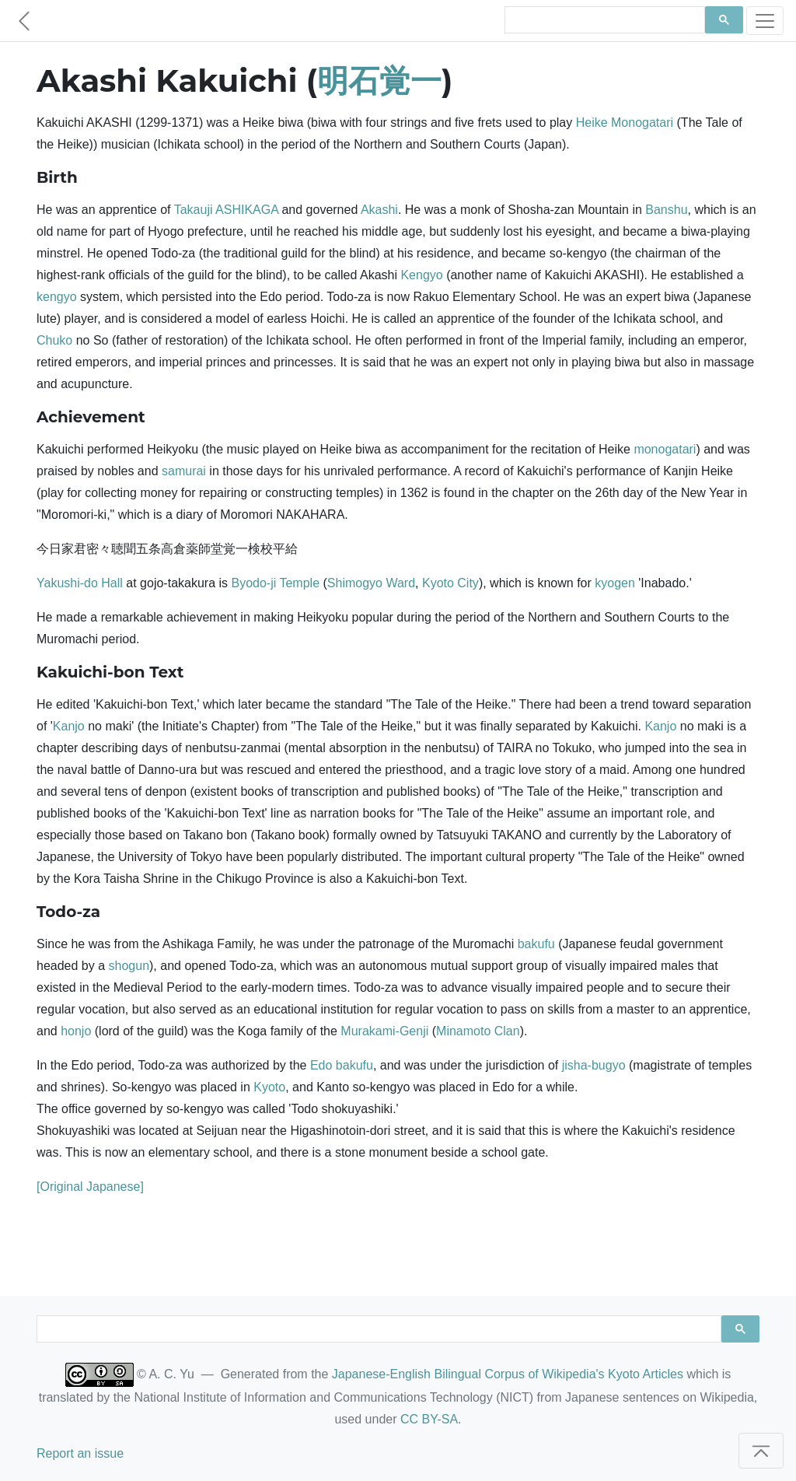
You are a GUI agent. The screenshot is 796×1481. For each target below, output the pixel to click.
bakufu (536, 944)
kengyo (57, 296)
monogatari (665, 449)
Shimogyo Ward (371, 583)
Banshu (666, 209)
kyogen (615, 583)
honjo (76, 1031)
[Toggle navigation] (765, 20)
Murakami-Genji (384, 1031)
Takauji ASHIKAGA (226, 209)
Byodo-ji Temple (276, 583)
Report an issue (80, 1453)
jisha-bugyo (594, 1065)
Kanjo (69, 726)
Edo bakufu (341, 1065)
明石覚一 (379, 80)
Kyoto (269, 1087)
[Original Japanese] (90, 1186)
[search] (603, 20)
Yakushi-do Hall (80, 583)
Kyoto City (450, 583)
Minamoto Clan (478, 1031)
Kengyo (421, 275)
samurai (184, 471)
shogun (129, 965)
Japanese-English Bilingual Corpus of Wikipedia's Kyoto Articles (507, 1374)
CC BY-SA (429, 1419)
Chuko (54, 340)
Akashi (379, 209)
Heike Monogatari (624, 122)
